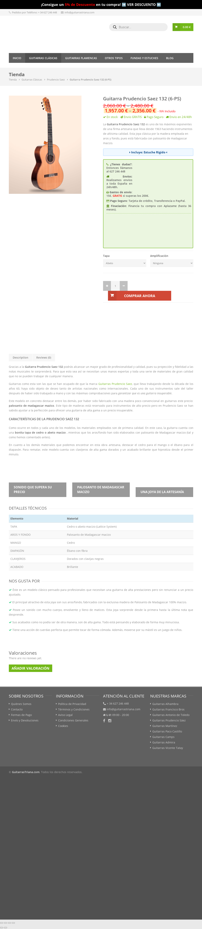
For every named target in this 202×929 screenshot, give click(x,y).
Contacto (17, 709)
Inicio (17, 58)
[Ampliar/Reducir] (13, 923)
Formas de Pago (21, 715)
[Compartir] (5, 923)
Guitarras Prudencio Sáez (169, 720)
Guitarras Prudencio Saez (115, 384)
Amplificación (159, 256)
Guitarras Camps (163, 737)
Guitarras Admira (163, 742)
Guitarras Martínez (164, 726)
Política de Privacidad (72, 704)
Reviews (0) (43, 357)
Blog (170, 58)
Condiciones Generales (73, 720)
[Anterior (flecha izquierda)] (1, 927)
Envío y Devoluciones (24, 720)
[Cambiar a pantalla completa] (9, 923)
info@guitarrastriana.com (79, 12)
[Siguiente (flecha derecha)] (5, 927)
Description (20, 357)
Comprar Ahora (139, 295)
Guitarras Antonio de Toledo (170, 715)
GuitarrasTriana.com (25, 772)
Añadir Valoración (30, 668)
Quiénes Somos (21, 704)
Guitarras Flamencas (81, 58)
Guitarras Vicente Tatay (167, 748)
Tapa (106, 256)
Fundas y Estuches (144, 58)
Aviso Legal (65, 715)
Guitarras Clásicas (43, 58)
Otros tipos (114, 58)
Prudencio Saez (56, 79)
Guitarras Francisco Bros (168, 709)
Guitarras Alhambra (165, 704)
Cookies (63, 726)
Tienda (13, 79)
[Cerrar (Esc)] (1, 923)
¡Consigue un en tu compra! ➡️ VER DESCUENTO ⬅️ (101, 4)
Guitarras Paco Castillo (167, 731)
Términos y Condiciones (74, 709)
